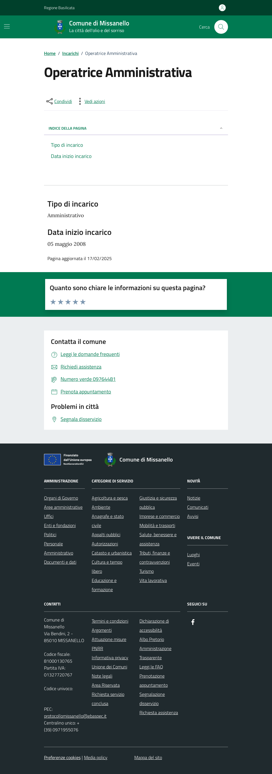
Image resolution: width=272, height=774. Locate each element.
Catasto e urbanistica (112, 552)
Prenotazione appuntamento (153, 680)
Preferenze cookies (62, 757)
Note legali (102, 675)
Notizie (193, 497)
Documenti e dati (60, 562)
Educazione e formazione (104, 585)
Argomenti (102, 630)
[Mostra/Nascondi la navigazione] (6, 26)
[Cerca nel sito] (221, 27)
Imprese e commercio (159, 516)
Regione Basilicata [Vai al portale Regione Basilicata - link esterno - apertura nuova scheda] (59, 8)
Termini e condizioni (110, 620)
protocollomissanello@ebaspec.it (75, 715)
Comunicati (197, 507)
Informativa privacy (110, 657)
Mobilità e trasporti (157, 525)
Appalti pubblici (106, 534)
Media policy (95, 757)
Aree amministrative (63, 507)
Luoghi (193, 554)
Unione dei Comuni (109, 666)
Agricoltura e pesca (110, 497)
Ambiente (101, 507)
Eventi (193, 563)
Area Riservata (106, 685)
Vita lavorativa (153, 580)
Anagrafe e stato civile (108, 521)
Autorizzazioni (105, 543)
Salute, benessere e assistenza (158, 539)
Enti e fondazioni (60, 525)
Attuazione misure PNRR (109, 644)
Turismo (146, 571)
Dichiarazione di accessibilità (154, 625)
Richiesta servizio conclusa (108, 699)
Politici (50, 534)
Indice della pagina (136, 128)
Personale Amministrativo (58, 548)
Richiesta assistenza (158, 712)
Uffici (48, 516)
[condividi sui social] (58, 101)
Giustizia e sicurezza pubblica (158, 502)
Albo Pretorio (151, 639)
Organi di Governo (61, 497)
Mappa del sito (148, 757)
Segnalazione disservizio (152, 699)
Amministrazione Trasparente (155, 653)
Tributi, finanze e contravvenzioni (154, 557)
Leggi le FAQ (151, 666)
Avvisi (192, 516)
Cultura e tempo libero (107, 567)
